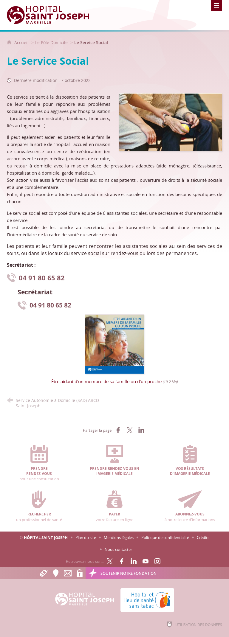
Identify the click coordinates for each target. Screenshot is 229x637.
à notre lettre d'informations (189, 506)
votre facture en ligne (114, 506)
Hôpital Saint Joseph (46, 537)
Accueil (22, 42)
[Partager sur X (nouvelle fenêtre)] (130, 430)
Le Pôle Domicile (51, 42)
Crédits (203, 537)
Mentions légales (119, 537)
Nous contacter (118, 549)
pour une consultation (39, 463)
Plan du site (85, 537)
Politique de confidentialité (165, 537)
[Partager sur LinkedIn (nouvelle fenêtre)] (141, 430)
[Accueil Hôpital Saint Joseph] (51, 15)
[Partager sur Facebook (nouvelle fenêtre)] (118, 430)
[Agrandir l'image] (170, 122)
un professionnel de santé (39, 506)
